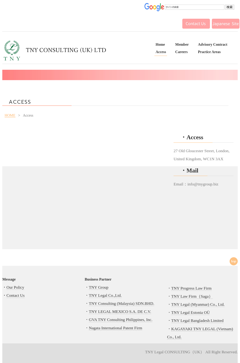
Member (182, 44)
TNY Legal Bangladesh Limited (197, 320)
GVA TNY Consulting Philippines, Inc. (120, 319)
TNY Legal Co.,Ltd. (105, 295)
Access (161, 52)
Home (160, 44)
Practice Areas (209, 52)
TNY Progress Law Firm (191, 288)
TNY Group (98, 287)
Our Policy (15, 287)
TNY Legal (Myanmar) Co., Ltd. (198, 304)
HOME (10, 115)
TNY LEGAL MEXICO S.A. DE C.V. (120, 311)
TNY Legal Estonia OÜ (190, 312)
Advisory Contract (212, 44)
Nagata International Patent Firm (115, 328)
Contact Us (15, 295)
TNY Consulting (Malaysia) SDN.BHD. (121, 303)
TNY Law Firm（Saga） (192, 296)
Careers (181, 52)
